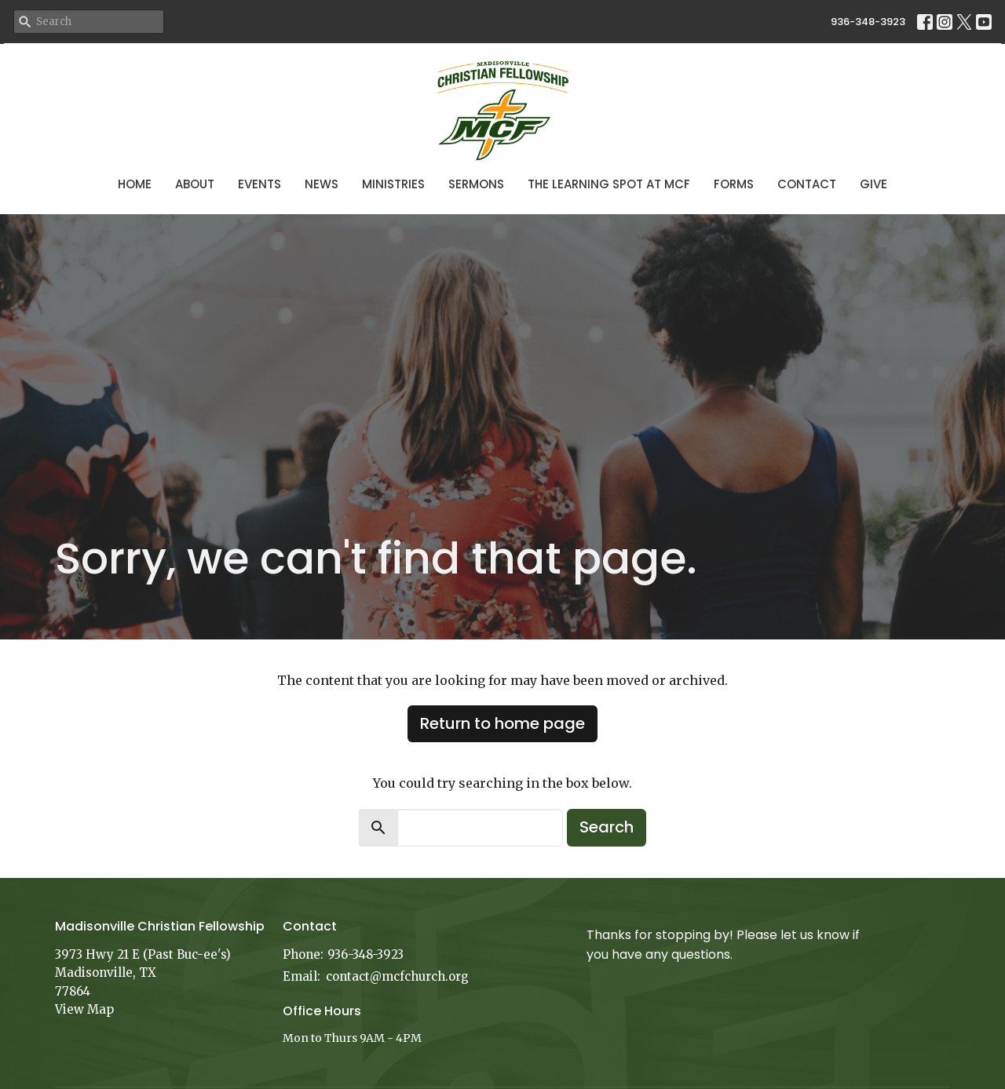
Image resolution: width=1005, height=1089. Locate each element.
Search (606, 827)
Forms (734, 184)
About (194, 184)
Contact (806, 184)
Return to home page (502, 723)
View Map (84, 1009)
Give (873, 184)
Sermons (476, 184)
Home (135, 184)
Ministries (393, 184)
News (321, 184)
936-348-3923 (868, 21)
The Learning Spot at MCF (609, 184)
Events (259, 184)
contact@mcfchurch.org (397, 976)
